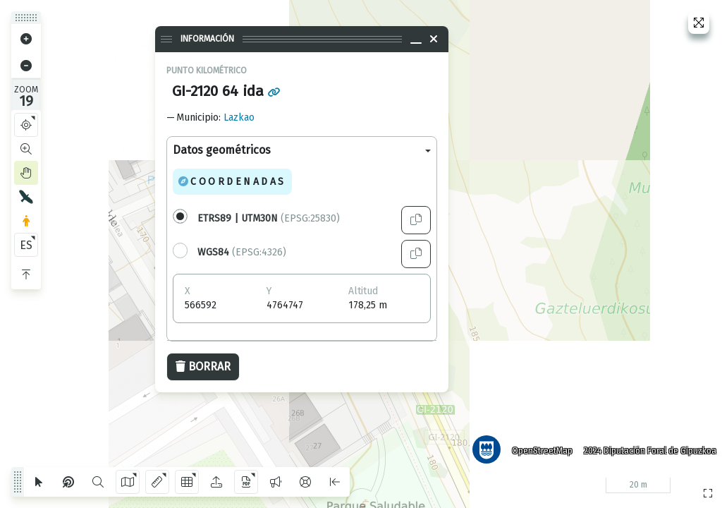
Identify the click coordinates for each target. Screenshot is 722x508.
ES (26, 245)
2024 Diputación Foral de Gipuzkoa (647, 448)
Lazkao (239, 117)
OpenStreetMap (539, 448)
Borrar (203, 366)
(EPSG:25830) (268, 218)
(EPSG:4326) (241, 252)
